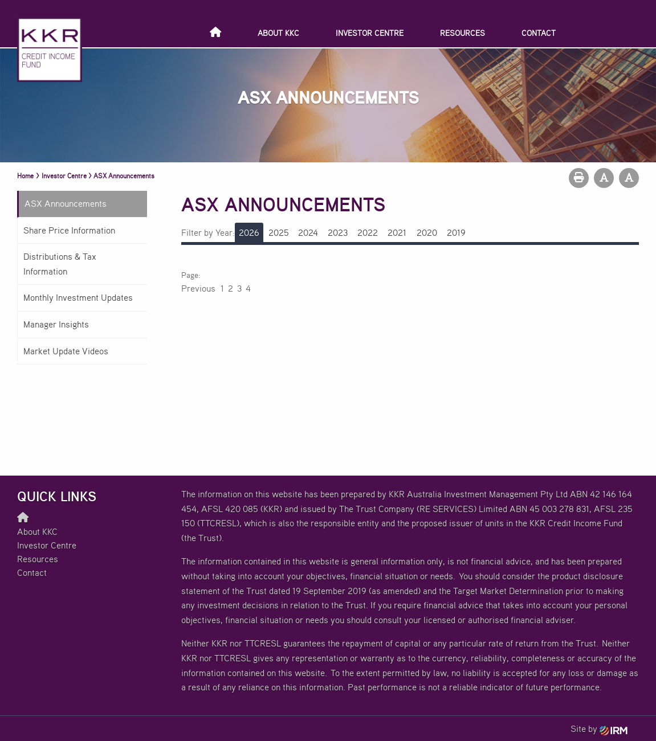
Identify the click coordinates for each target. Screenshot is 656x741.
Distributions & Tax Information (59, 264)
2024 (308, 232)
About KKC (278, 33)
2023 (338, 232)
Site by (599, 728)
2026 (249, 232)
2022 (367, 232)
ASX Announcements (66, 203)
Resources (462, 33)
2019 (456, 232)
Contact (538, 33)
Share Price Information (69, 230)
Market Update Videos (65, 351)
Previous (199, 288)
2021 (397, 232)
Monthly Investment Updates (78, 297)
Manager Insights (56, 324)
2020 (427, 232)
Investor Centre (370, 33)
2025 (278, 232)
